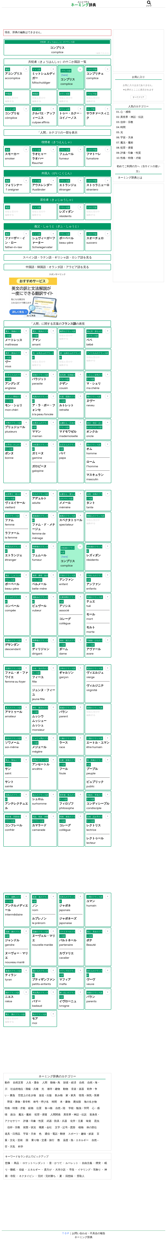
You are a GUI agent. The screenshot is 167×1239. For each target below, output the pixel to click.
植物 (81, 1127)
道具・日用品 (13, 1133)
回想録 (69, 1176)
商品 (16, 1163)
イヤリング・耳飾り (89, 1169)
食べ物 (49, 1108)
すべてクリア (138, 97)
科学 (21, 1146)
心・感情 (125, 111)
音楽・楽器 (77, 1088)
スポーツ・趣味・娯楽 (81, 1133)
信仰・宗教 (14, 1127)
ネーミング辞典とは (130, 177)
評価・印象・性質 (33, 1120)
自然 (82, 1082)
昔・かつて (55, 1163)
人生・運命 (32, 1082)
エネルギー (34, 1169)
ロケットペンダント (34, 1163)
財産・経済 (70, 1082)
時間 (54, 1101)
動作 (7, 1082)
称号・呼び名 (41, 1101)
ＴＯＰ (65, 1233)
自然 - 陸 (60, 1108)
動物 (66, 1088)
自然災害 (18, 1082)
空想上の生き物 (27, 1095)
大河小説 (60, 1169)
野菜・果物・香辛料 (19, 1101)
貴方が (48, 1169)
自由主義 (87, 1163)
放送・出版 (45, 1095)
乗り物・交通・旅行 (43, 1140)
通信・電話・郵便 (55, 1133)
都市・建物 (54, 1088)
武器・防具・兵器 (57, 1120)
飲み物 (59, 1095)
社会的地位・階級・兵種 (24, 1088)
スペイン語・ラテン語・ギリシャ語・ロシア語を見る (57, 257)
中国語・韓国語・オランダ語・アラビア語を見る (57, 267)
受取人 (80, 1176)
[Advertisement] (83, 18)
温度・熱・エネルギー (76, 1140)
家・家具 (71, 1095)
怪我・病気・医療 (89, 1095)
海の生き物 (90, 1101)
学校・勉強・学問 (78, 1108)
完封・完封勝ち (47, 1176)
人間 (45, 1082)
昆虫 (96, 1120)
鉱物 (31, 1108)
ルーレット (72, 1163)
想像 (8, 1163)
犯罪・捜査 (41, 1114)
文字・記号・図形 (65, 1127)
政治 (13, 1114)
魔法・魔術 (25, 1114)
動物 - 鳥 (55, 1082)
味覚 (89, 1120)
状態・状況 (29, 1127)
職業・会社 (45, 1127)
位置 (39, 1108)
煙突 (98, 1163)
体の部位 (92, 1127)
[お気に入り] (26, 69)
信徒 (22, 1169)
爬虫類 (77, 1101)
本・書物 (65, 1101)
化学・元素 (77, 1120)
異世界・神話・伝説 (75, 1114)
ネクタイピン (27, 1176)
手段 (72, 1169)
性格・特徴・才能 (15, 1108)
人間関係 (55, 1114)
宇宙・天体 (29, 1133)
